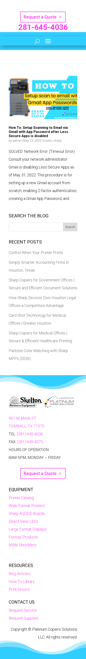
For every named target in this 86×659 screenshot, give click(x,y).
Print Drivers (19, 589)
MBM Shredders (22, 545)
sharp (58, 140)
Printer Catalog (21, 498)
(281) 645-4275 (30, 441)
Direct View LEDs (23, 521)
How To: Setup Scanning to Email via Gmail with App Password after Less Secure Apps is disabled (38, 132)
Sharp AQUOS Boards (27, 513)
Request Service (23, 610)
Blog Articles (19, 573)
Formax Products (23, 537)
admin (17, 140)
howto (47, 140)
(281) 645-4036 (30, 434)
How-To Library (22, 581)
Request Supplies (23, 618)
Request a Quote (40, 17)
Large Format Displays (28, 529)
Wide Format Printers (27, 505)
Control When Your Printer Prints (36, 252)
